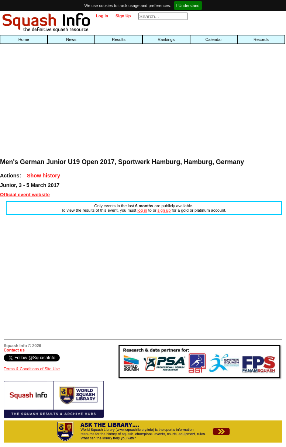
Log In (102, 16)
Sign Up (123, 16)
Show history (43, 176)
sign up (164, 210)
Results (118, 39)
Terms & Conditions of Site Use (32, 369)
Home (23, 39)
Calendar (214, 39)
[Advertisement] (91, 103)
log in (142, 210)
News (71, 39)
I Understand (188, 5)
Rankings (166, 39)
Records (261, 39)
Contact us (14, 350)
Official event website (25, 194)
